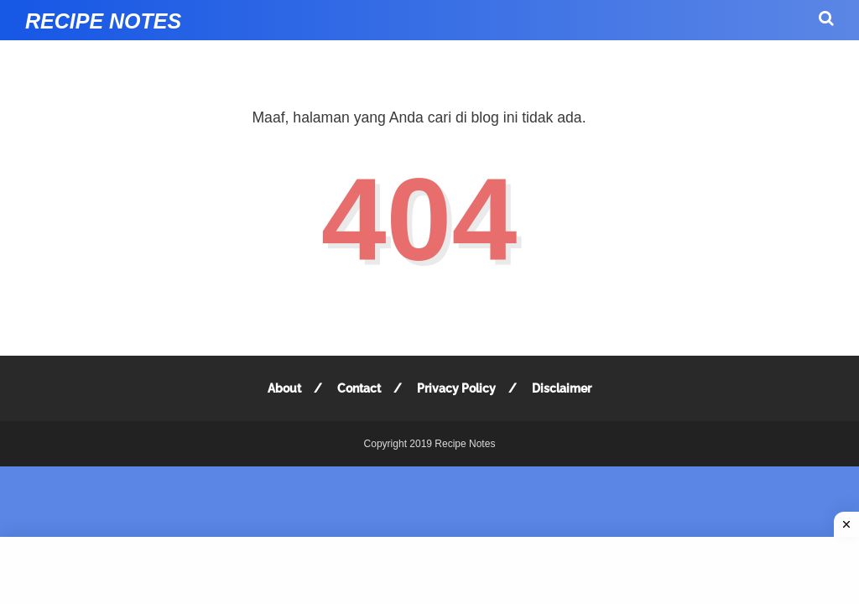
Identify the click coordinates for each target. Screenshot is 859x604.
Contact (359, 388)
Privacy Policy (456, 388)
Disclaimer (561, 388)
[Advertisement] (429, 570)
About (284, 388)
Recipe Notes (103, 21)
